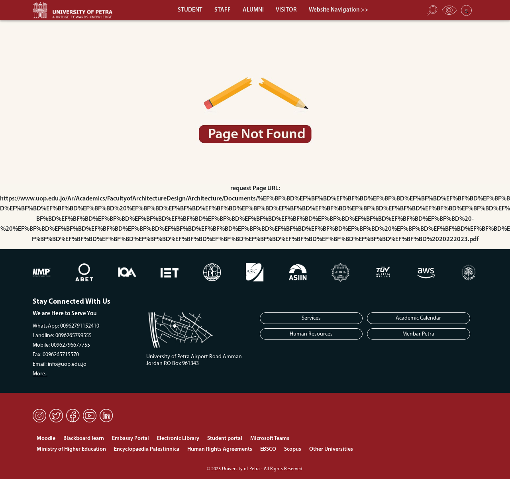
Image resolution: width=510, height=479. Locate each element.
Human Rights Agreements (219, 449)
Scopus (292, 449)
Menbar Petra (418, 334)
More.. (40, 374)
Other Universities (331, 449)
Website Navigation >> (338, 10)
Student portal (224, 439)
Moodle (46, 439)
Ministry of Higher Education (71, 449)
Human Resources (311, 334)
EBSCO (268, 449)
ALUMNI (253, 10)
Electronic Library (178, 439)
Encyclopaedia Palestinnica (146, 449)
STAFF (222, 10)
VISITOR (286, 10)
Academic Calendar (418, 318)
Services (311, 318)
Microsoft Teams (269, 439)
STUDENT (190, 10)
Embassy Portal (130, 439)
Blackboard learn (83, 439)
